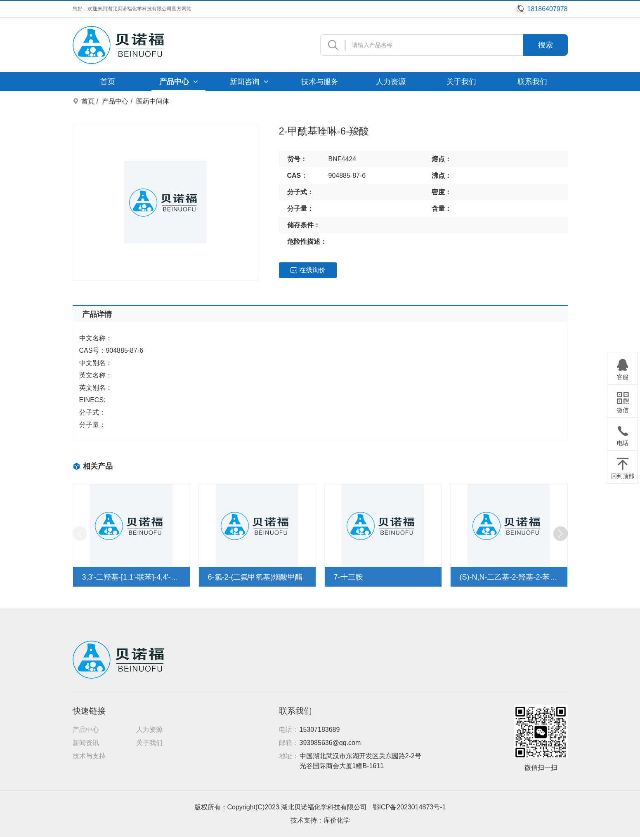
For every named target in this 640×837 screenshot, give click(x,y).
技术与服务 (319, 82)
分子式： (300, 192)
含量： (441, 208)
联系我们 (532, 82)
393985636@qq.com (330, 742)
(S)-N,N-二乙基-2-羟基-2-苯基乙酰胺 (509, 577)
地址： (289, 755)
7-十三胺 (348, 577)
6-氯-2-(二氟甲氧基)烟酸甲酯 (255, 577)
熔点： (441, 159)
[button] (560, 533)
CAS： (297, 175)
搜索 (545, 45)
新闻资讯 (86, 742)
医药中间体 (152, 101)
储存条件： (303, 225)
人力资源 (391, 82)
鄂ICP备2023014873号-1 (409, 807)
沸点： (441, 175)
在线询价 (308, 270)
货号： (297, 159)
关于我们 (461, 82)
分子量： (300, 208)
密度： (441, 192)
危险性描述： (307, 241)
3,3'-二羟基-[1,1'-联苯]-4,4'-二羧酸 (131, 577)
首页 (107, 82)
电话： (289, 729)
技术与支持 (89, 755)
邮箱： (289, 742)
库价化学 (337, 820)
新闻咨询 (249, 82)
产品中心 (178, 82)
